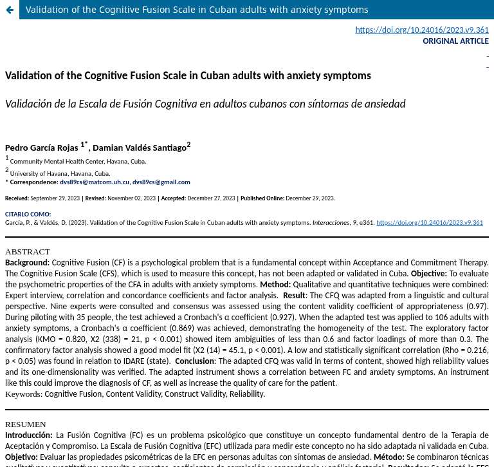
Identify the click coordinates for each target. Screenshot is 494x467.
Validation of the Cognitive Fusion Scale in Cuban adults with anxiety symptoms (197, 9)
